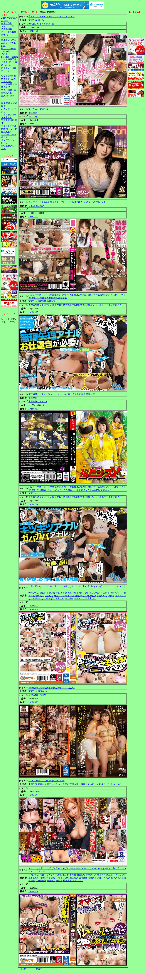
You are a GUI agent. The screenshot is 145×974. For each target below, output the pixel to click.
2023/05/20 (33, 891)
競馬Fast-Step (7, 96)
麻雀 (3, 106)
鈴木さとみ (91, 875)
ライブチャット (8, 140)
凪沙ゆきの (116, 784)
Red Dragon (33, 116)
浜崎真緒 (114, 593)
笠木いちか (33, 875)
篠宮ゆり (51, 880)
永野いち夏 (95, 784)
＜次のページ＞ (41, 969)
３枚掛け (5, 54)
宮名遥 (31, 206)
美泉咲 (73, 875)
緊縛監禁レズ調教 (37, 695)
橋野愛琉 (42, 301)
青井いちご (33, 593)
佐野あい (91, 595)
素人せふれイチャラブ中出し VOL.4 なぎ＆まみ (51, 16)
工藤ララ (32, 784)
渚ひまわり (79, 598)
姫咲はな (105, 784)
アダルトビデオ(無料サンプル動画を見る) (9, 129)
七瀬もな (81, 875)
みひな (111, 595)
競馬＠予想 (6, 23)
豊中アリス (116, 878)
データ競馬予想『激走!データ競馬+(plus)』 (9, 62)
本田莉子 (105, 593)
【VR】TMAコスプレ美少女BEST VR (46, 780)
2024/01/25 (33, 31)
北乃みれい (104, 878)
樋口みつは (43, 691)
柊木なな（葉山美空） (76, 595)
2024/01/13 (33, 124)
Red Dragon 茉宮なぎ (38, 109)
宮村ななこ (77, 880)
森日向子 (44, 593)
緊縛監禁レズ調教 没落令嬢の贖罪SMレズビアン (51, 688)
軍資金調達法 (7, 120)
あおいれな (54, 875)
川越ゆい (53, 878)
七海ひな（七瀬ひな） (78, 593)
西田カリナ (75, 784)
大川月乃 (101, 875)
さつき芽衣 (63, 784)
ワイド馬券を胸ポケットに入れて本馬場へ (8, 79)
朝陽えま (64, 875)
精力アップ (6, 137)
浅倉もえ (44, 875)
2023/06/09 (33, 702)
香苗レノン (120, 875)
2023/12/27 (33, 217)
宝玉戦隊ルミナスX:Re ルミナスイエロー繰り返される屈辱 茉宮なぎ (61, 394)
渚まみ (41, 20)
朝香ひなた (63, 878)
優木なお (40, 595)
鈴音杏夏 (51, 301)
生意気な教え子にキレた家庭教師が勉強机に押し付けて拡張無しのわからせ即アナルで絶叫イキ (74, 305)
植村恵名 (67, 880)
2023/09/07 (33, 312)
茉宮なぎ (32, 20)
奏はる (59, 880)
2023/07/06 (33, 504)
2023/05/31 (33, 795)
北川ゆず (53, 593)
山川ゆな (62, 593)
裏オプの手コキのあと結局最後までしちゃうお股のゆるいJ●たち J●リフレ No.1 (66, 202)
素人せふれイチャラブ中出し (42, 24)
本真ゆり (110, 875)
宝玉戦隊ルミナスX (37, 401)
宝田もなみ (52, 784)
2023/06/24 (33, 609)
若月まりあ (59, 595)
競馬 (3, 103)
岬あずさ (50, 598)
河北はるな (93, 878)
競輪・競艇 (11, 103)
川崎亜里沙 (41, 880)
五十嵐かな (90, 598)
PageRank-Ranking (9, 57)
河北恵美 (44, 878)
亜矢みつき (95, 593)
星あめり (49, 595)
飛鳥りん (85, 784)
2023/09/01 (33, 409)
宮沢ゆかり (102, 595)
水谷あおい (33, 878)
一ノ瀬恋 (69, 598)
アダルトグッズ (8, 134)
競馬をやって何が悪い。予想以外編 (8, 43)
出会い (4, 143)
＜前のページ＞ (25, 969)
